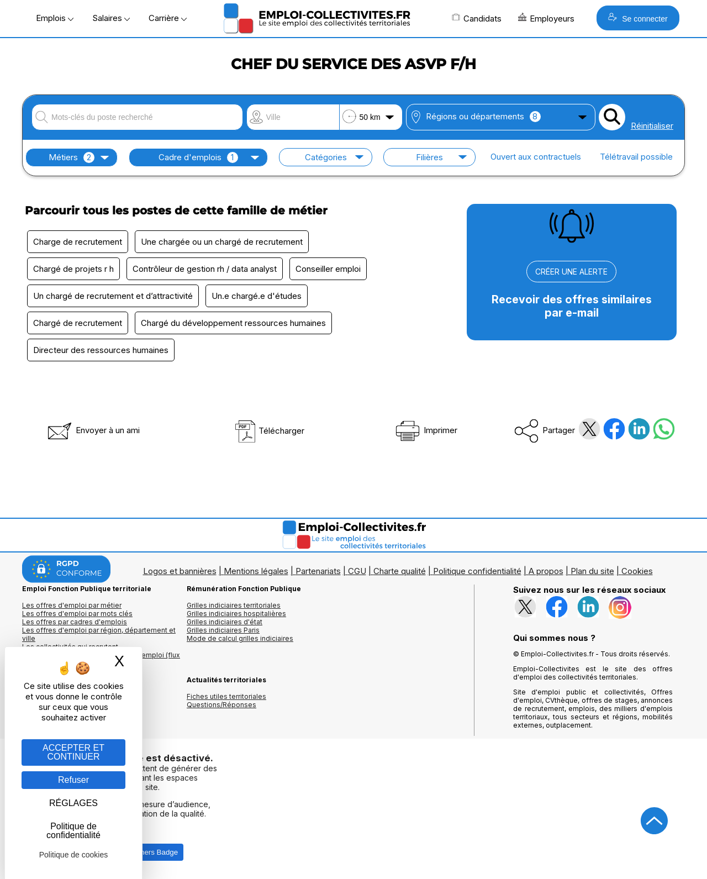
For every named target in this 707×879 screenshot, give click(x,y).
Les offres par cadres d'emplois (74, 622)
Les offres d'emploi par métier (72, 605)
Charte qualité (399, 571)
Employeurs (546, 18)
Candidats (477, 18)
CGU (357, 571)
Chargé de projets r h (73, 269)
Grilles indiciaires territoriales (234, 605)
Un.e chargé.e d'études (257, 296)
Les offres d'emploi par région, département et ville (99, 634)
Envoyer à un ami (93, 430)
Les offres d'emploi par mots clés (77, 613)
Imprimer (425, 430)
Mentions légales (256, 571)
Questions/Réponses (221, 705)
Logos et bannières (180, 571)
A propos (546, 571)
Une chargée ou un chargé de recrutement (222, 241)
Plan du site (592, 571)
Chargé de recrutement (77, 323)
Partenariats (318, 571)
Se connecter (637, 18)
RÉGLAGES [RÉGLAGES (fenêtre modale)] (73, 803)
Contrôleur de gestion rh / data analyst (205, 269)
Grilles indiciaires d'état (224, 622)
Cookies (637, 571)
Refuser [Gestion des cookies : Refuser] (73, 780)
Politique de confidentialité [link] (73, 831)
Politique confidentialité (477, 571)
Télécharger (269, 430)
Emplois (54, 18)
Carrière (168, 18)
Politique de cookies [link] (73, 854)
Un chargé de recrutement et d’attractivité (113, 296)
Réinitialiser (652, 125)
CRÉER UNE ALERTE (571, 271)
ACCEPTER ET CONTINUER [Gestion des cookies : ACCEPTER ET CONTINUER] (73, 752)
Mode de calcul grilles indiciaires (240, 638)
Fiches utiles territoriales (226, 696)
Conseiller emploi (328, 269)
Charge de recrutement (77, 241)
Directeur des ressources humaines (100, 350)
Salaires (111, 18)
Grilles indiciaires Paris (223, 630)
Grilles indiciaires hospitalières (236, 613)
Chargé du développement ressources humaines (233, 323)
